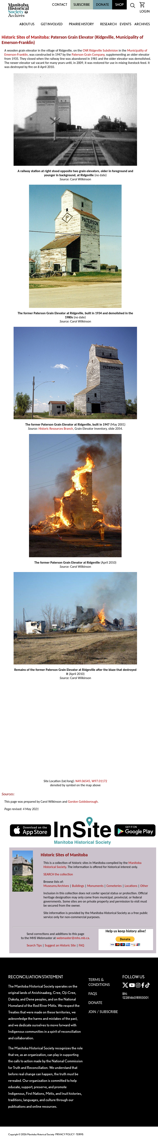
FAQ (81, 945)
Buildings (78, 886)
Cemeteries (114, 886)
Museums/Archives (56, 886)
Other (144, 886)
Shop (119, 5)
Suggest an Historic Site (60, 945)
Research (108, 24)
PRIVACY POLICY (65, 1134)
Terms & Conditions (99, 982)
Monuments (95, 886)
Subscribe (81, 5)
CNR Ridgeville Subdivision (100, 50)
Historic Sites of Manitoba (25, 37)
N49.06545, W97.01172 (91, 781)
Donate (102, 5)
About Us (26, 24)
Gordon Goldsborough (83, 802)
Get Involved (52, 24)
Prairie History (81, 24)
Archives (142, 24)
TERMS (79, 1134)
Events (125, 24)
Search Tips (34, 945)
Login (145, 11)
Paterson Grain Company (88, 54)
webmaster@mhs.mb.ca (73, 938)
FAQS (92, 993)
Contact (59, 5)
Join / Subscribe (103, 1011)
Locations (131, 886)
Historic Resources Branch (55, 429)
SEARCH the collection (58, 874)
